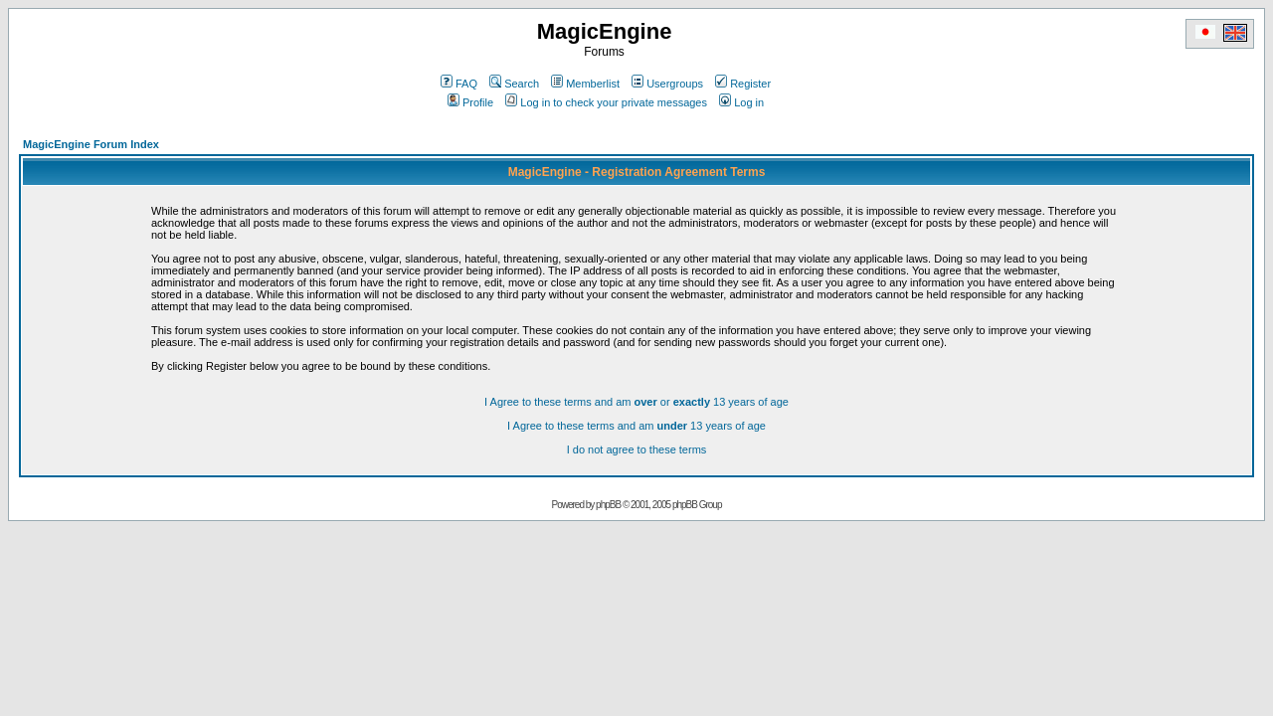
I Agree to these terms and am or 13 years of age (636, 402)
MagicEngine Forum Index (91, 144)
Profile (470, 102)
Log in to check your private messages (606, 102)
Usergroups (667, 84)
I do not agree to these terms (637, 449)
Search (514, 84)
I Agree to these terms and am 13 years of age (636, 426)
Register (743, 84)
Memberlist (585, 84)
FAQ (459, 84)
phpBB (608, 504)
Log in (741, 102)
